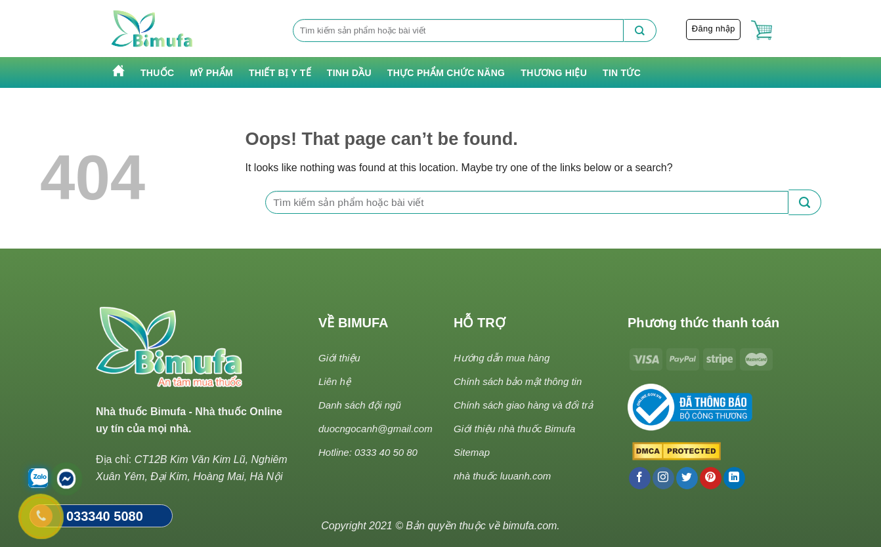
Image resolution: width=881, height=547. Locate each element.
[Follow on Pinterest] (710, 478)
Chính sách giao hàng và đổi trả (523, 405)
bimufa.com (530, 525)
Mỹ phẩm (211, 73)
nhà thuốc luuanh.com (502, 475)
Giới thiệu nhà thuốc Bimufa (514, 428)
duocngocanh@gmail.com (375, 428)
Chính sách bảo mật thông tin (518, 381)
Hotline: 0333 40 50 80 (368, 452)
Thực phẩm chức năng (446, 73)
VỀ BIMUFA (353, 322)
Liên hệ (334, 381)
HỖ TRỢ (479, 322)
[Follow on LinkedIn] (734, 478)
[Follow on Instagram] (663, 478)
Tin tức (622, 73)
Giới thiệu (339, 357)
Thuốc (157, 73)
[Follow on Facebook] (640, 478)
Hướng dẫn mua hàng (501, 357)
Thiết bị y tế (280, 73)
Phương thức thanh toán (703, 322)
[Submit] (640, 30)
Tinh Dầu (349, 73)
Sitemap (472, 452)
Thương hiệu (554, 73)
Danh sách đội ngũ (359, 405)
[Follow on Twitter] (687, 478)
